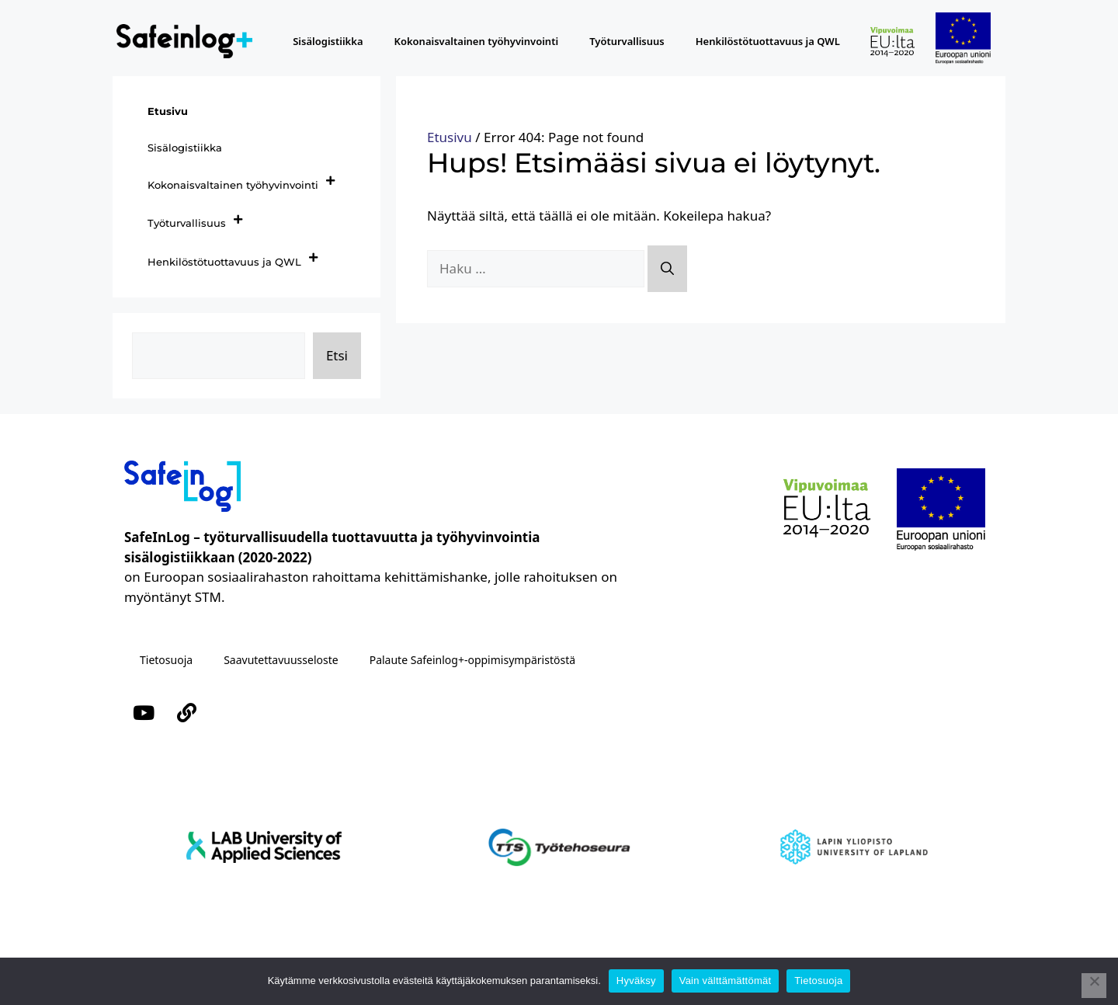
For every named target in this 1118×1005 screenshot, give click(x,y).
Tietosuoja (166, 659)
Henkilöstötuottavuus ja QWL (768, 41)
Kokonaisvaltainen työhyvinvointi (476, 41)
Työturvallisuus (627, 41)
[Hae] (667, 268)
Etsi (337, 355)
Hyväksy (636, 980)
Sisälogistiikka (328, 41)
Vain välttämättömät (725, 980)
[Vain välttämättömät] (1094, 985)
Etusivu (449, 137)
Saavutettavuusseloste (281, 659)
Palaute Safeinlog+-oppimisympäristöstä (472, 659)
